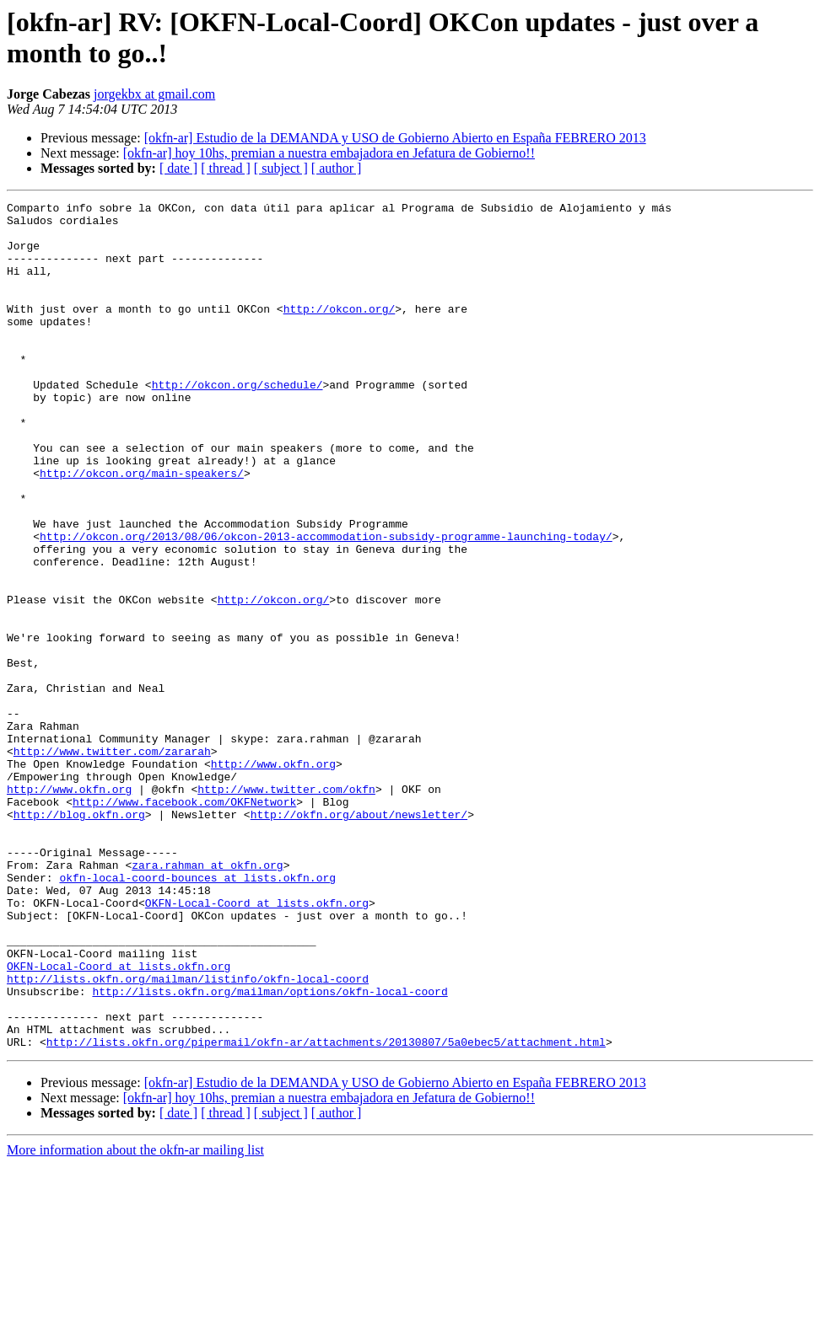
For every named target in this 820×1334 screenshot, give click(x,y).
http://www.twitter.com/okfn (286, 907)
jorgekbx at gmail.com (154, 94)
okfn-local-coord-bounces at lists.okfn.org (197, 1013)
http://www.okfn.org (273, 877)
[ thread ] (226, 168)
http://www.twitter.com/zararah (112, 862)
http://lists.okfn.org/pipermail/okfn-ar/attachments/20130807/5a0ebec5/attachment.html (326, 1211)
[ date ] (178, 168)
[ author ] (336, 168)
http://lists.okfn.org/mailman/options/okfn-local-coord (269, 1150)
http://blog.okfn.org (79, 938)
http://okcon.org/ (339, 331)
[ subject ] (281, 168)
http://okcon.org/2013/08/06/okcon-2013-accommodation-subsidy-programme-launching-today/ (326, 604)
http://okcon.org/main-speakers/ (142, 528)
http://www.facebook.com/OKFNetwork (184, 922)
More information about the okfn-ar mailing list (135, 1319)
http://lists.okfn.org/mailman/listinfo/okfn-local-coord (188, 1135)
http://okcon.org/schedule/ (237, 422)
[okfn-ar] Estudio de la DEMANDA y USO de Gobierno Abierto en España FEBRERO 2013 (395, 138)
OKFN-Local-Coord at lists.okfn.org (257, 1044)
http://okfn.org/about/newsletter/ (359, 938)
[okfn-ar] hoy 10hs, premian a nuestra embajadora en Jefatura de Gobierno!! (329, 153)
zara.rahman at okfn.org (207, 998)
